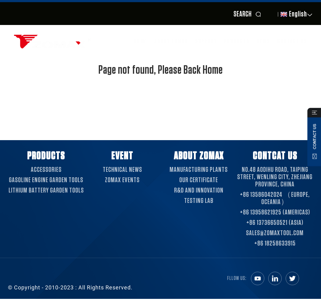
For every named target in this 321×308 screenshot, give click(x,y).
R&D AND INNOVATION (198, 190)
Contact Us (292, 41)
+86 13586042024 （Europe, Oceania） (275, 198)
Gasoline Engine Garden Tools (46, 180)
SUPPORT (206, 41)
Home (140, 41)
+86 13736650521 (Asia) (274, 222)
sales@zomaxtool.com (275, 233)
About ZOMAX (171, 41)
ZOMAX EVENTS (122, 180)
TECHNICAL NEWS (122, 169)
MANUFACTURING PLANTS (198, 169)
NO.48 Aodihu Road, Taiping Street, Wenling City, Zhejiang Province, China (274, 177)
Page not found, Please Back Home (160, 70)
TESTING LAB (198, 200)
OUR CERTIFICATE (198, 180)
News (263, 41)
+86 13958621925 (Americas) (275, 212)
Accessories (46, 169)
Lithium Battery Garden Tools (46, 190)
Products (236, 41)
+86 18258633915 (275, 243)
